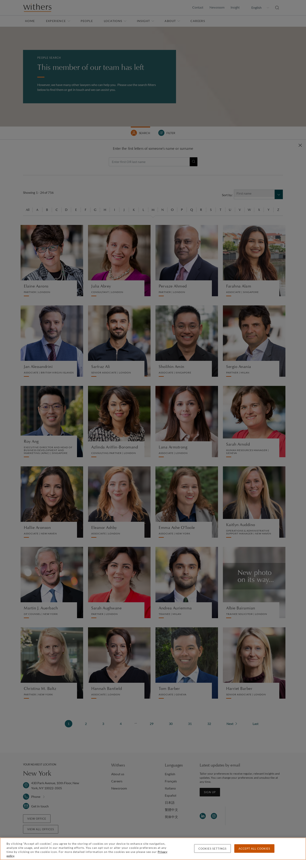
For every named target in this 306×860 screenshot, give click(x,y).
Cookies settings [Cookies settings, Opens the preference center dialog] (212, 848)
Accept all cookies (254, 848)
